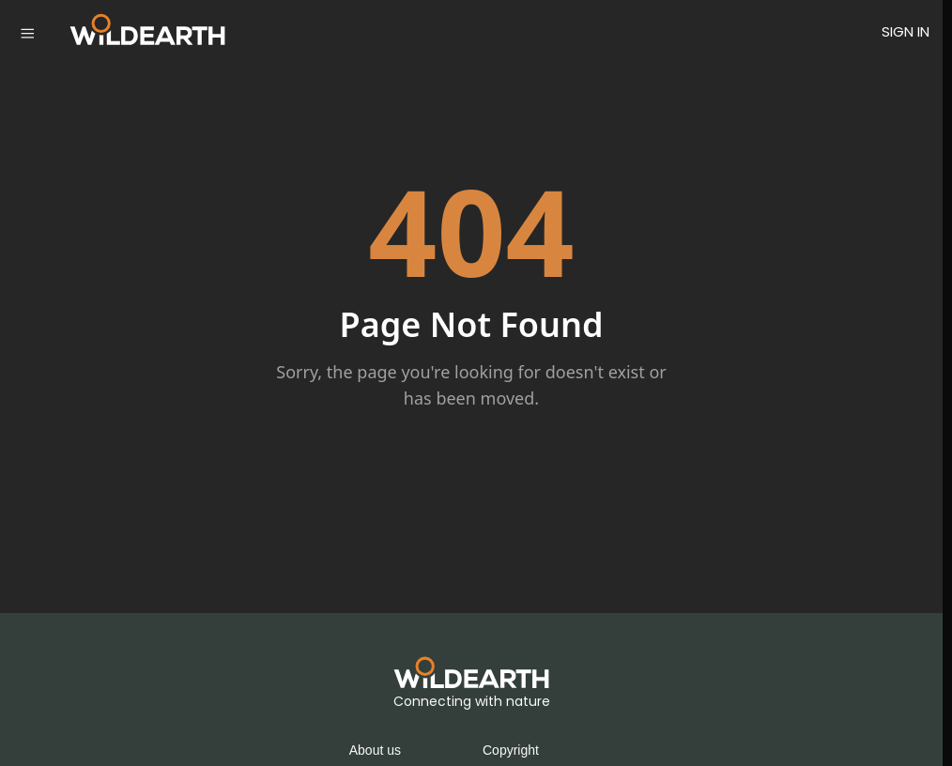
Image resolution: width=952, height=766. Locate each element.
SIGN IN (905, 31)
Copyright (511, 750)
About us (375, 750)
